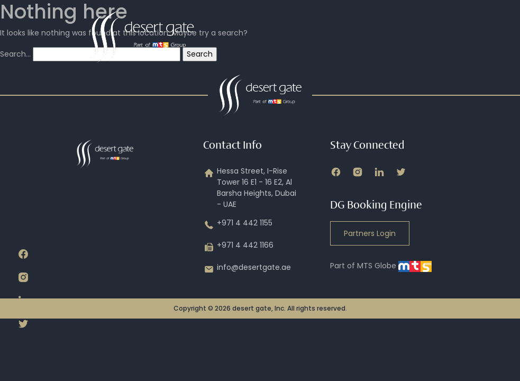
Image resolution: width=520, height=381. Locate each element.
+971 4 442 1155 (237, 224)
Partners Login (370, 233)
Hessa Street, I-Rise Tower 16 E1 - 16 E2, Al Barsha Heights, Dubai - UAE (249, 188)
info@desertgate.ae (247, 269)
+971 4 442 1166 (238, 247)
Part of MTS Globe (381, 265)
